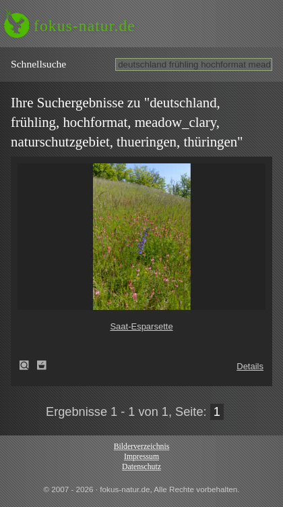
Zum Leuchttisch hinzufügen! (41, 365)
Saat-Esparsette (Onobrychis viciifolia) (28, 365)
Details (250, 366)
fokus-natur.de (84, 25)
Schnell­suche (38, 64)
